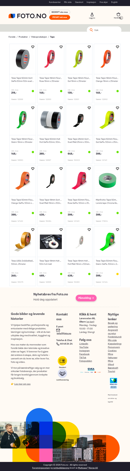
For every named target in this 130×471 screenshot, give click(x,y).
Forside (12, 37)
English (114, 2)
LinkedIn (83, 343)
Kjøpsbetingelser (117, 343)
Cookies (112, 350)
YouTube (83, 347)
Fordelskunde (115, 336)
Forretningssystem (41, 468)
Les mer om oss (22, 384)
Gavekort (79, 2)
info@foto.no (64, 333)
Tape (52, 37)
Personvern (114, 347)
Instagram (84, 350)
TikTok (82, 357)
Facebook (84, 354)
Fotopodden (85, 361)
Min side (68, 2)
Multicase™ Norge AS (88, 468)
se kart (90, 321)
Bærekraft (113, 368)
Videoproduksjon (39, 37)
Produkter (23, 37)
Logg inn (92, 14)
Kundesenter (55, 2)
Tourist (111, 371)
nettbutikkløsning (61, 468)
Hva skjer (104, 2)
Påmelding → (86, 298)
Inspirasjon (91, 2)
